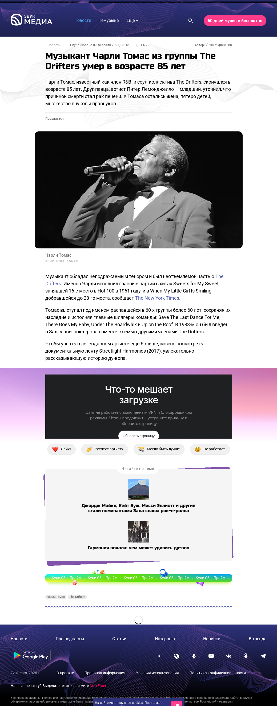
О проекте (65, 673)
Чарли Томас (56, 597)
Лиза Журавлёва (219, 45)
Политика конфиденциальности (218, 673)
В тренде (257, 638)
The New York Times (157, 298)
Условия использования (157, 673)
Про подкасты (70, 638)
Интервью (165, 638)
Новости (54, 45)
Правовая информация (105, 673)
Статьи (119, 638)
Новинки (211, 638)
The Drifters (77, 597)
